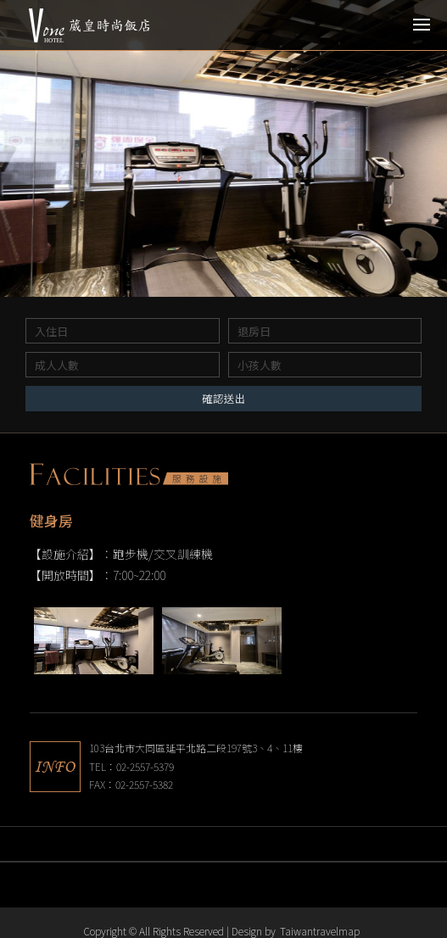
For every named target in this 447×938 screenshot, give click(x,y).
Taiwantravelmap (320, 931)
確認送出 (224, 398)
